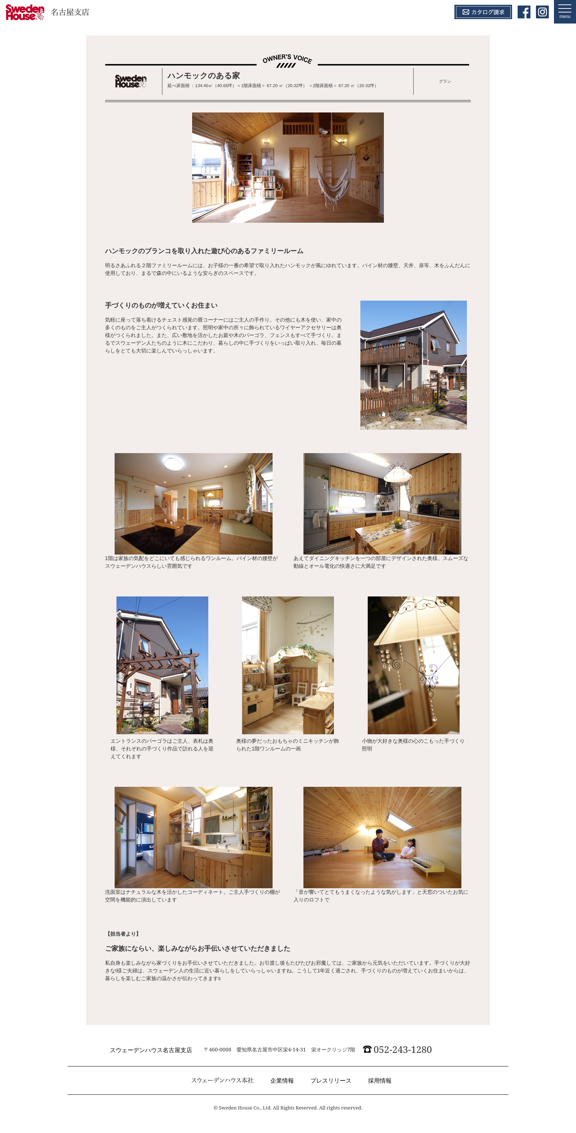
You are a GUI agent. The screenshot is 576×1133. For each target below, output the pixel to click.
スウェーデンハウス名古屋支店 (151, 1050)
